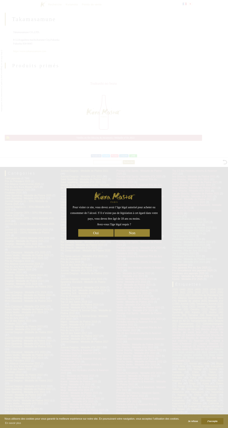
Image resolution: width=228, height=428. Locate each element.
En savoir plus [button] (13, 423)
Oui (96, 233)
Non (132, 233)
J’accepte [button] (212, 421)
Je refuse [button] (193, 421)
